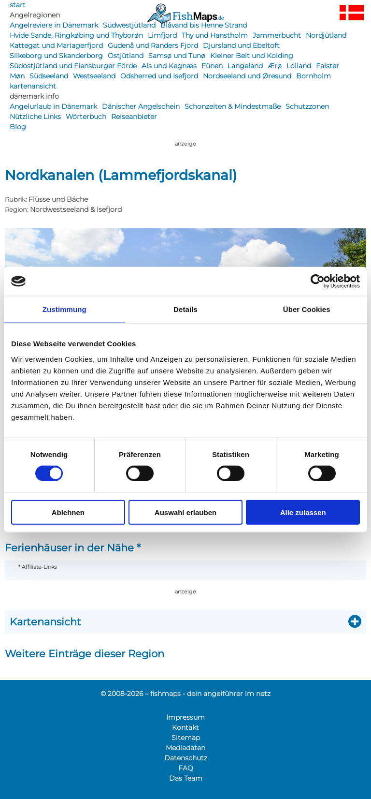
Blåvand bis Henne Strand (203, 25)
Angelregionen (35, 15)
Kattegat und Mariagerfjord (56, 45)
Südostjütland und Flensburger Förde (73, 65)
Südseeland (48, 76)
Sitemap (185, 737)
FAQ (185, 768)
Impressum (185, 717)
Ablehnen (68, 512)
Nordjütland (326, 35)
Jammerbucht (277, 35)
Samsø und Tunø (176, 55)
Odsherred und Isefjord (159, 76)
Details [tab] (185, 309)
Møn (17, 76)
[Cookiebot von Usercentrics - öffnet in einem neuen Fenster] (317, 281)
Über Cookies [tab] (306, 309)
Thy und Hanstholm (215, 35)
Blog (18, 126)
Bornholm (313, 76)
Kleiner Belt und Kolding (251, 55)
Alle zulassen (303, 512)
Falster (327, 65)
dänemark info (34, 96)
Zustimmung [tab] (64, 309)
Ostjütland (125, 55)
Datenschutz (185, 758)
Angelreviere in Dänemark (54, 25)
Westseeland (94, 76)
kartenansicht (33, 86)
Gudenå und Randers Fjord (153, 45)
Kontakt (185, 727)
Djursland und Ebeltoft (241, 45)
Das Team (185, 778)
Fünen (212, 65)
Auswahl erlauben (185, 512)
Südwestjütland (129, 25)
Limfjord (162, 35)
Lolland (298, 65)
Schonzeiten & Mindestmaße (233, 106)
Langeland (245, 65)
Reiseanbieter (134, 116)
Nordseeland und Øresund (247, 76)
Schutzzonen (307, 106)
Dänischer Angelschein (141, 106)
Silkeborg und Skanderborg (56, 55)
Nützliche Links (35, 116)
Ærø (275, 65)
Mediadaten (185, 747)
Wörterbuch (86, 116)
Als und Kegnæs (169, 65)
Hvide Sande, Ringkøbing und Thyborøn (76, 35)
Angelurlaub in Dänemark (53, 106)
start (18, 4)
